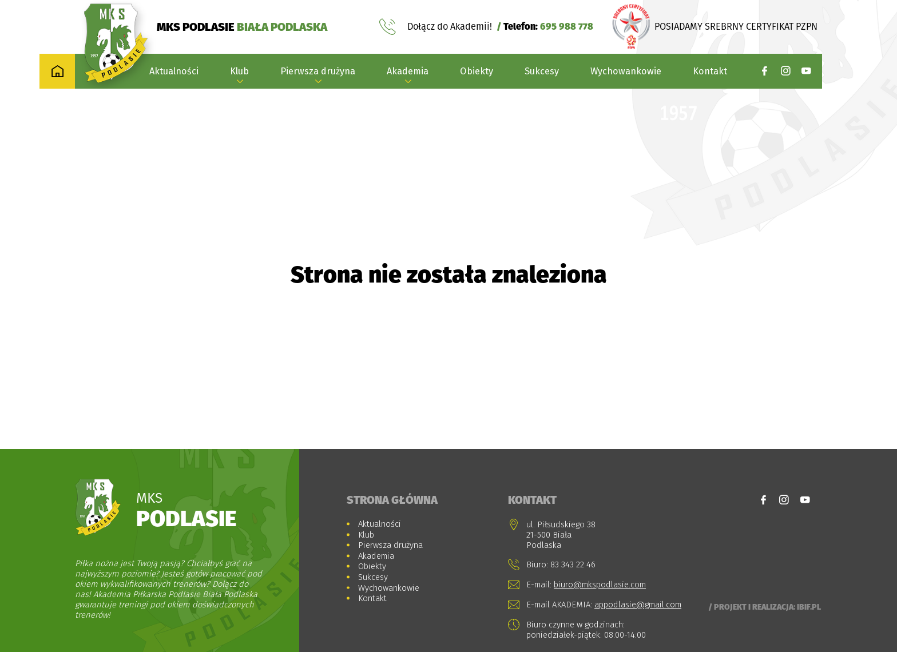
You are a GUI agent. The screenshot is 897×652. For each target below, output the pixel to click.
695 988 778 (566, 26)
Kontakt (710, 71)
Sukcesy (542, 71)
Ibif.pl (809, 607)
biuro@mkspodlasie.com (600, 584)
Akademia (407, 71)
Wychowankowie (625, 71)
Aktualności (174, 71)
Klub (239, 71)
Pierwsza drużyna (317, 71)
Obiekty (476, 71)
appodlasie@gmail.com (637, 604)
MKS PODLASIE (242, 26)
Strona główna (392, 500)
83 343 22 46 (573, 564)
